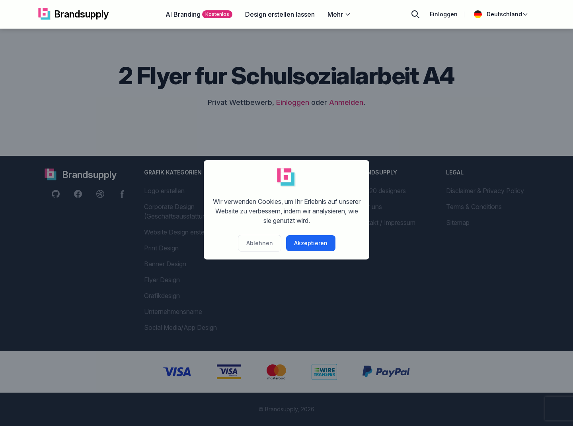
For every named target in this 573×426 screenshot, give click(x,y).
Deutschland (501, 14)
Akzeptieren (310, 243)
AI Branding (199, 14)
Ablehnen (259, 243)
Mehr (339, 14)
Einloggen (444, 14)
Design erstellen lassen (280, 14)
